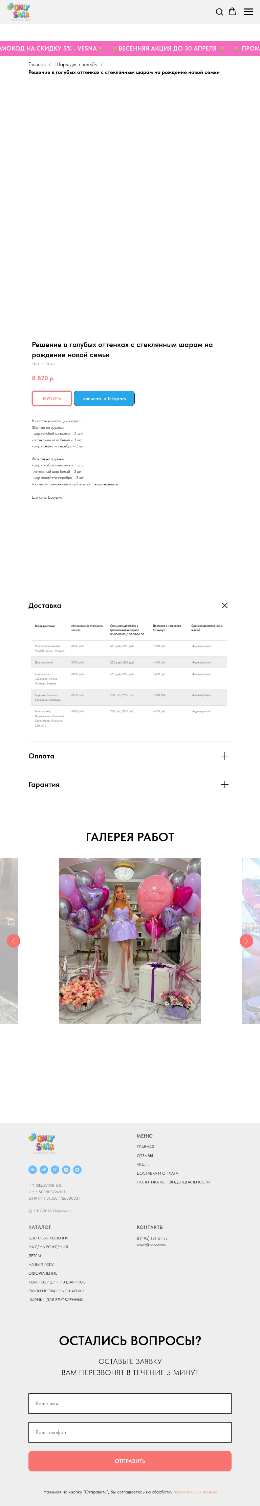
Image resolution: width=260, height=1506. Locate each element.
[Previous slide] (13, 941)
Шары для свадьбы (76, 64)
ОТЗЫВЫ (145, 1155)
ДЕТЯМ (34, 1255)
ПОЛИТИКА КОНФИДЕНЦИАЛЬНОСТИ (173, 1182)
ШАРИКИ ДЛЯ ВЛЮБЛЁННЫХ (55, 1299)
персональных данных (195, 1491)
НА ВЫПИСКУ (41, 1264)
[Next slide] (246, 941)
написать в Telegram (104, 398)
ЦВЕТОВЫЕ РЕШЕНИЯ (48, 1238)
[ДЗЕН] (66, 1169)
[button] (219, 11)
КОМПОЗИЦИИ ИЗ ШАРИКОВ (57, 1282)
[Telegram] (44, 1169)
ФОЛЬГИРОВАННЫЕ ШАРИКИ (56, 1291)
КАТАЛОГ (39, 1227)
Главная (37, 64)
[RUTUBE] (55, 1169)
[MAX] (77, 1169)
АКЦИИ (144, 1164)
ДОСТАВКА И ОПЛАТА (157, 1173)
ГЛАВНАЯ (145, 1146)
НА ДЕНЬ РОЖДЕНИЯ (48, 1246)
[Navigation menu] (248, 11)
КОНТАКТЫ (150, 1227)
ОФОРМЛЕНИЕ (42, 1273)
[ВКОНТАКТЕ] (32, 1169)
